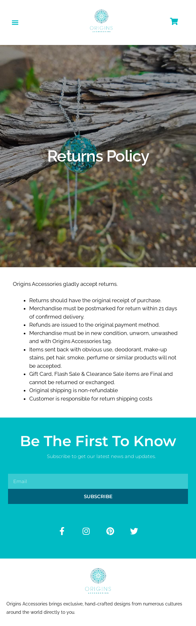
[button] (15, 22)
